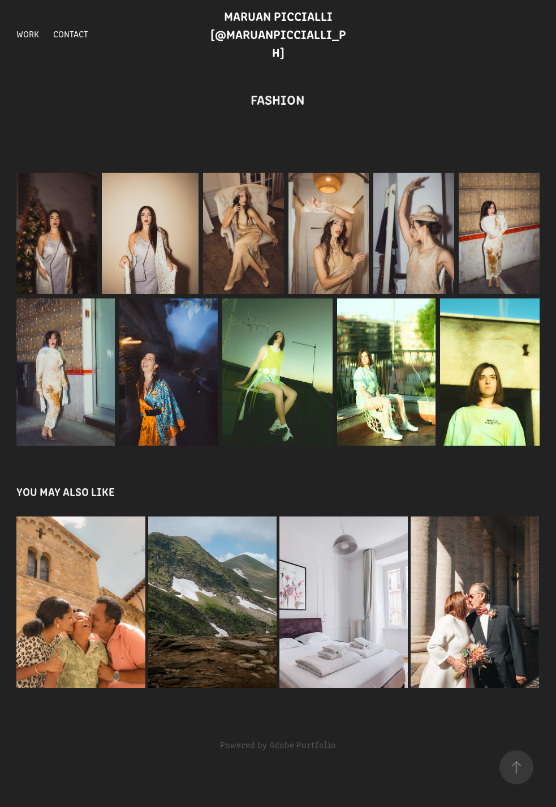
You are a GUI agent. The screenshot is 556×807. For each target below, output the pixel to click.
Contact (70, 34)
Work (27, 34)
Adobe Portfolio (302, 744)
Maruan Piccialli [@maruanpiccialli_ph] (278, 34)
